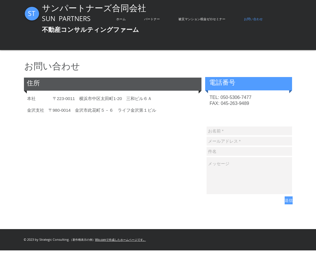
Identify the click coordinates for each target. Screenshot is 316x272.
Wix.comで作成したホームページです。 (120, 239)
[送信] (289, 200)
